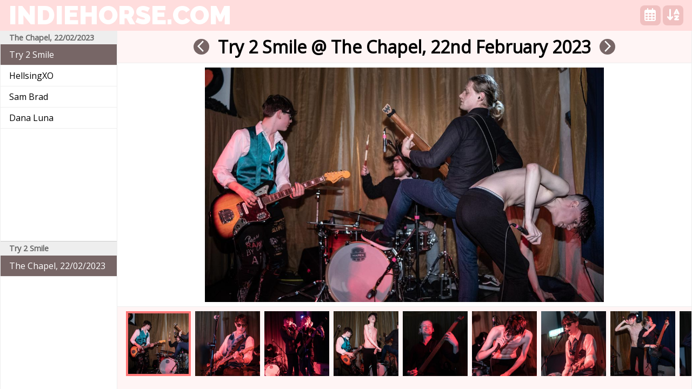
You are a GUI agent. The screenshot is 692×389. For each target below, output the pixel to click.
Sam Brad (28, 97)
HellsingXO (31, 76)
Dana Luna (31, 118)
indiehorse (120, 15)
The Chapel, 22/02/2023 (57, 266)
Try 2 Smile (31, 55)
